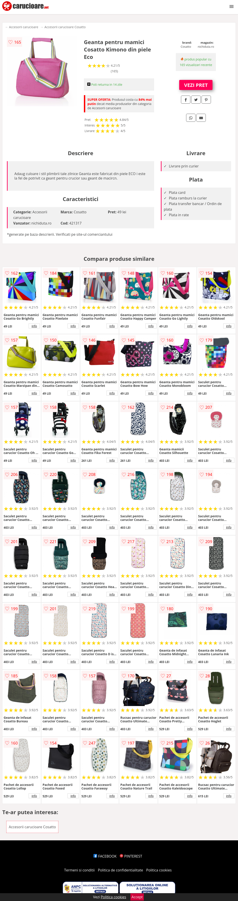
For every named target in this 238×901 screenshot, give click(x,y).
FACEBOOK (105, 856)
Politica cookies (159, 870)
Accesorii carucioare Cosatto (65, 27)
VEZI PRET (196, 84)
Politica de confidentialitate (120, 870)
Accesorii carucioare (23, 27)
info (34, 326)
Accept (137, 897)
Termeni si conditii (79, 870)
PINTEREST (131, 856)
